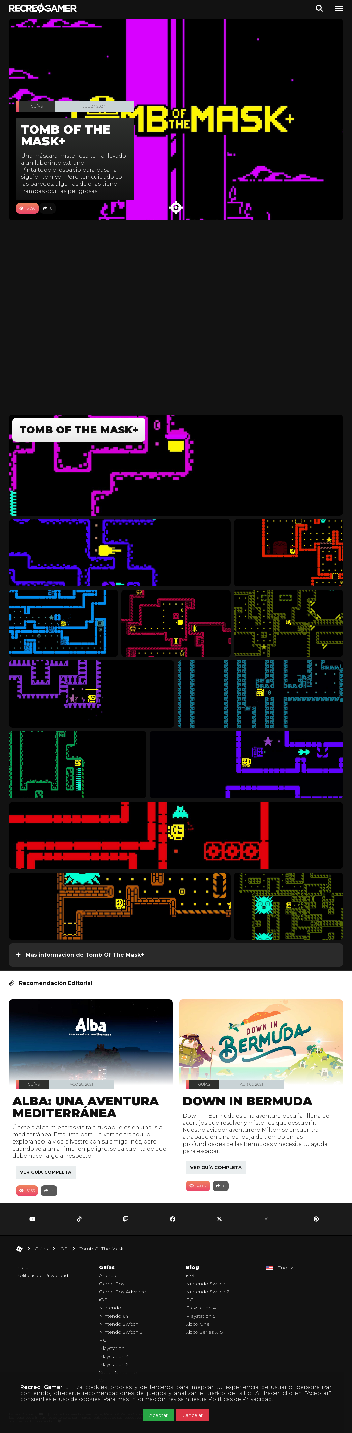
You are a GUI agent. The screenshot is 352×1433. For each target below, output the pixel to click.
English (286, 1268)
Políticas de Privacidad (240, 1399)
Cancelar (192, 1415)
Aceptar (158, 1415)
